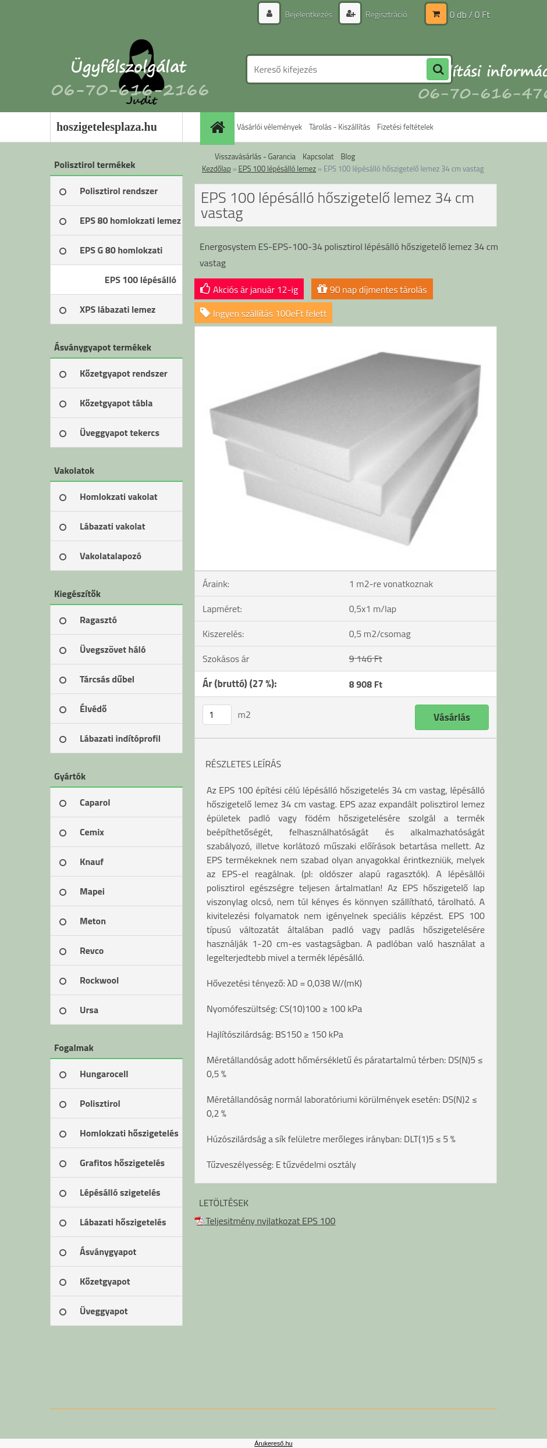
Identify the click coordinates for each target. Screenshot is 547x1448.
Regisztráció (385, 14)
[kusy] (217, 715)
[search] (437, 70)
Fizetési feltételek (405, 127)
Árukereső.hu (273, 1443)
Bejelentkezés (308, 14)
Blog (348, 156)
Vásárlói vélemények (269, 127)
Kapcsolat (318, 156)
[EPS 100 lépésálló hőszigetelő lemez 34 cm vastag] (345, 331)
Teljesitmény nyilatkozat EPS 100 (264, 1221)
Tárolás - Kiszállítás (339, 127)
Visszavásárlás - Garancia (255, 156)
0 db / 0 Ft (470, 15)
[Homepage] (219, 127)
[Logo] (130, 69)
